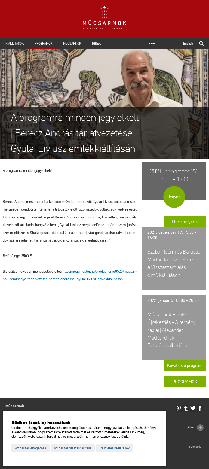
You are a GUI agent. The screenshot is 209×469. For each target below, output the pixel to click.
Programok (43, 43)
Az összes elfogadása (30, 448)
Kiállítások (14, 43)
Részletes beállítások (115, 448)
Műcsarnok (72, 43)
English (188, 43)
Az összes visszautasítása (72, 448)
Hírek (96, 43)
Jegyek (174, 197)
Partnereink (194, 447)
